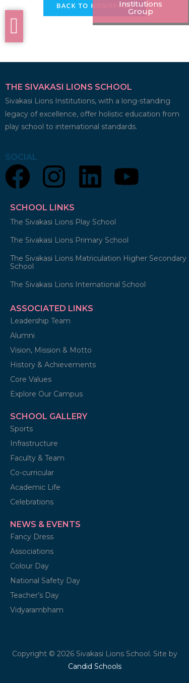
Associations (31, 551)
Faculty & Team (37, 458)
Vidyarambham (37, 609)
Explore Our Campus (46, 394)
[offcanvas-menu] (14, 26)
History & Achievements (53, 364)
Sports (22, 428)
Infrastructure (34, 443)
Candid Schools (94, 666)
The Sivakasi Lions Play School (63, 221)
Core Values (30, 379)
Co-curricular (32, 472)
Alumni (22, 335)
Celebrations (31, 501)
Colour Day (29, 566)
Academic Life (35, 487)
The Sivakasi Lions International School (78, 284)
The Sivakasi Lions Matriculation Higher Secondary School (98, 262)
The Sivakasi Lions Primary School (69, 240)
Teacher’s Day (34, 595)
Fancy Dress (31, 536)
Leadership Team (40, 320)
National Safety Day (45, 580)
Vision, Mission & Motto (51, 350)
